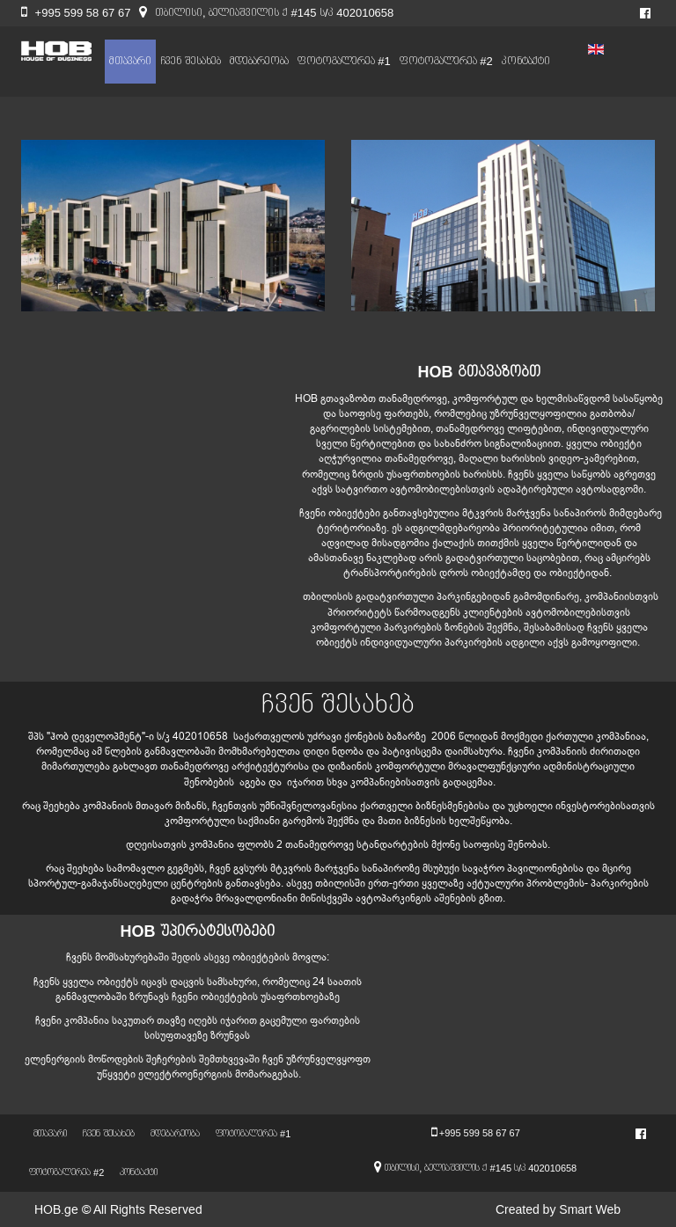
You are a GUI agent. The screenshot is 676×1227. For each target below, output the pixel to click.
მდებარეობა (259, 61)
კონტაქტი (526, 61)
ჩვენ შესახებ (190, 61)
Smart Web (590, 1209)
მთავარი (130, 61)
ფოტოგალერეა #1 (344, 61)
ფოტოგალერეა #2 (446, 61)
